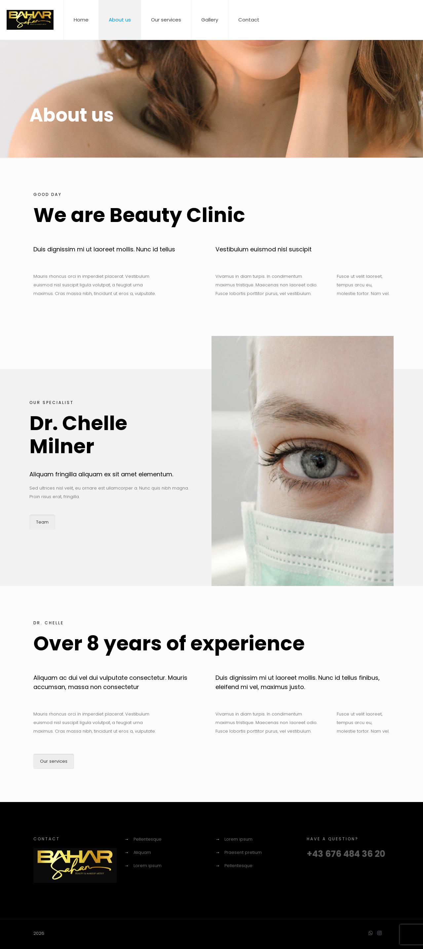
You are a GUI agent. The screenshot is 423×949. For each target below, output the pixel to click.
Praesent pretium (243, 852)
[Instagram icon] (379, 933)
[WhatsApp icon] (370, 933)
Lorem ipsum (148, 865)
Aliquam (142, 852)
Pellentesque (148, 839)
